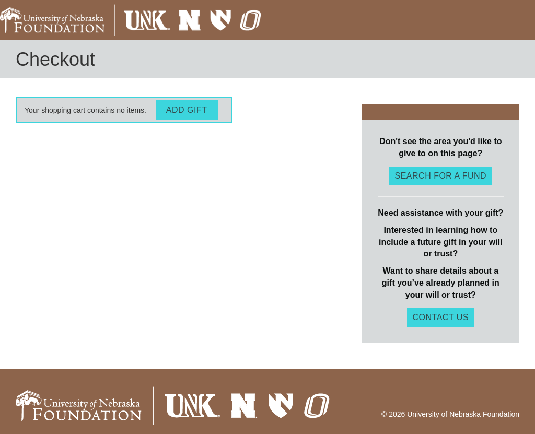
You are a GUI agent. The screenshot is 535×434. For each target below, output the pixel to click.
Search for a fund (441, 175)
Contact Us (441, 317)
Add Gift (186, 109)
